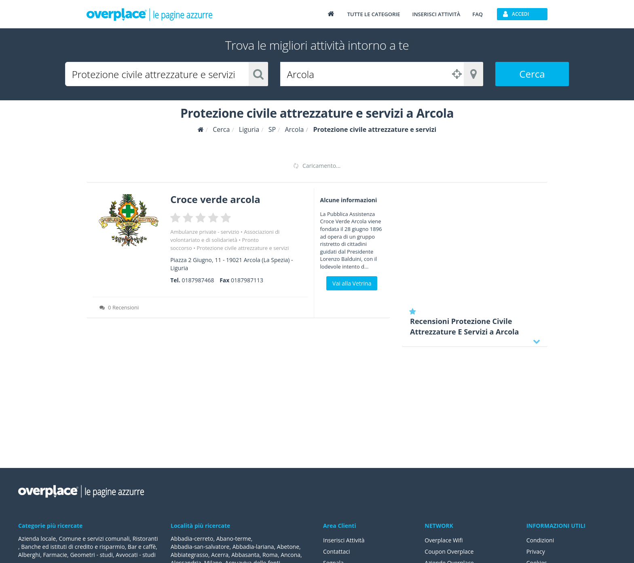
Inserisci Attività (344, 540)
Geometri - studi (91, 555)
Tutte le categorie (373, 14)
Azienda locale (37, 538)
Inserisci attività (436, 14)
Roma (270, 555)
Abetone (288, 546)
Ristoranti (145, 538)
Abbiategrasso (189, 555)
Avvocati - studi (135, 555)
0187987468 (198, 280)
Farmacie (55, 555)
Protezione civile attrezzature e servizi (243, 248)
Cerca (532, 73)
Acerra (219, 555)
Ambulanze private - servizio (204, 231)
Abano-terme (233, 538)
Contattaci (336, 551)
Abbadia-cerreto (192, 538)
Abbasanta (245, 555)
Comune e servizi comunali (94, 538)
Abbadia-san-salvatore (200, 546)
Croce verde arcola (215, 199)
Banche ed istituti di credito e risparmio (73, 546)
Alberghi (29, 555)
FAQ (477, 14)
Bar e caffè (142, 546)
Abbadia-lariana (253, 546)
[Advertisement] (474, 244)
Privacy (535, 551)
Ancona (290, 555)
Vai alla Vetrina (351, 283)
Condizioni (540, 540)
